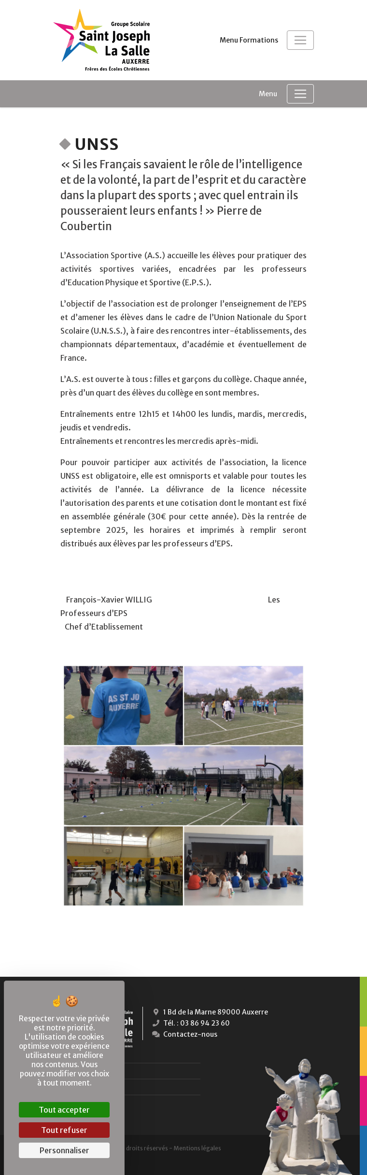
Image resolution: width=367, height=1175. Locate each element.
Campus (91, 1102)
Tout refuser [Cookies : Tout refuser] (64, 1130)
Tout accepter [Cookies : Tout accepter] (64, 1110)
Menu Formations (249, 40)
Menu (268, 93)
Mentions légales (197, 1148)
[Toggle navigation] (300, 40)
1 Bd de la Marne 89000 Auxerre (209, 1012)
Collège (91, 1070)
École (87, 1054)
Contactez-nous (183, 1034)
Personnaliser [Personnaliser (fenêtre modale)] (64, 1150)
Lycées (88, 1086)
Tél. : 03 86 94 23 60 (190, 1023)
